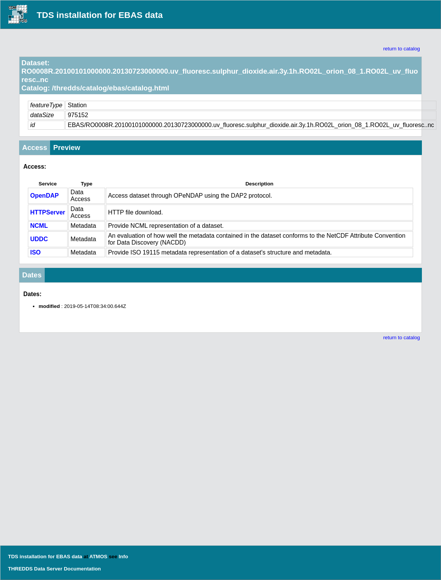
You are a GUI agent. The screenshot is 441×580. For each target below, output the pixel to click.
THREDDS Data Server (35, 569)
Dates (32, 275)
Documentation (82, 569)
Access (34, 147)
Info (123, 556)
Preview (66, 147)
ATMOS (98, 556)
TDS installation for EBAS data (100, 15)
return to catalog (401, 49)
